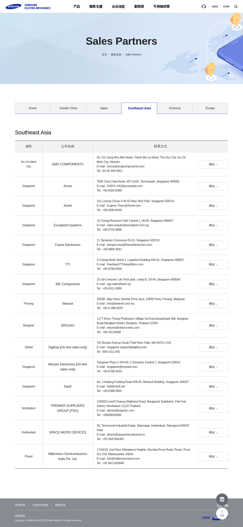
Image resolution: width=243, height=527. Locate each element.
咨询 (203, 6)
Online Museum (222, 499)
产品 (76, 6)
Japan (104, 108)
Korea (32, 108)
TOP (222, 515)
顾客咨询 (60, 504)
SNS (215, 6)
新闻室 (139, 6)
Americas (175, 108)
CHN (226, 6)
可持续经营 (161, 6)
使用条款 (20, 515)
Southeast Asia (139, 108)
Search (237, 6)
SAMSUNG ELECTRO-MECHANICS (215, 517)
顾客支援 (95, 6)
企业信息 (118, 6)
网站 (212, 164)
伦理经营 (20, 504)
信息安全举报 (40, 504)
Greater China (68, 108)
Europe (210, 108)
